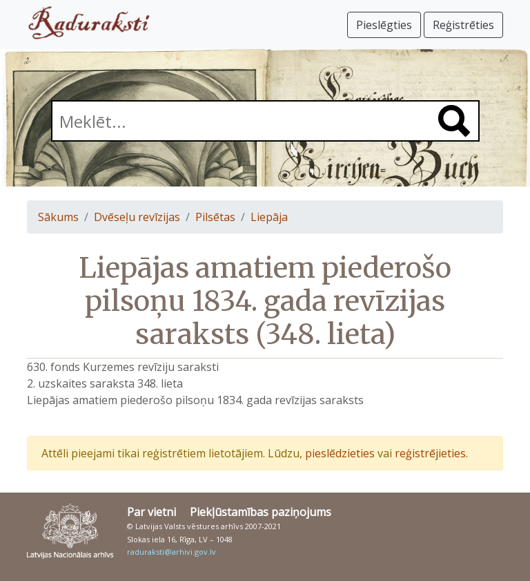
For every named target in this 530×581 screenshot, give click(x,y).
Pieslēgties (384, 24)
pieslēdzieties (340, 453)
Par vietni (151, 512)
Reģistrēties (463, 24)
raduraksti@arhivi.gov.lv (171, 551)
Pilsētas (215, 217)
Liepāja (269, 217)
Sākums (58, 217)
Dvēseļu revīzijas (137, 217)
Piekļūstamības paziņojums (260, 512)
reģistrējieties (430, 453)
